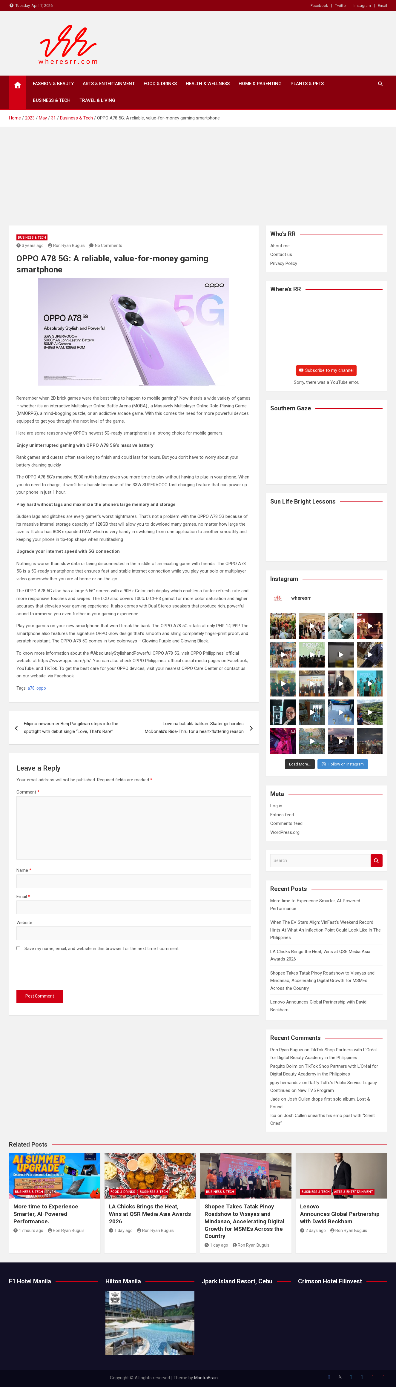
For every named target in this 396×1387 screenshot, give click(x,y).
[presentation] (61, 972)
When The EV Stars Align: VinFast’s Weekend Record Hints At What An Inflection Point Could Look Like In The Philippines (325, 930)
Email (382, 5)
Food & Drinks (160, 83)
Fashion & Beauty (53, 83)
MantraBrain (206, 1377)
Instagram (362, 5)
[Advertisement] (198, 172)
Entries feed (282, 814)
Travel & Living (97, 100)
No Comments (108, 245)
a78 (31, 688)
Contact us (281, 254)
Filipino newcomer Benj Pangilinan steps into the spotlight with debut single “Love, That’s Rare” (71, 727)
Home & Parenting (260, 83)
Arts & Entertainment (109, 83)
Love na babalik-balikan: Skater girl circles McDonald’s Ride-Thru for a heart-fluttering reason (194, 727)
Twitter (341, 5)
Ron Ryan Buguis (66, 245)
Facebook (319, 5)
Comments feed (286, 823)
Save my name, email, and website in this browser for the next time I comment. (101, 948)
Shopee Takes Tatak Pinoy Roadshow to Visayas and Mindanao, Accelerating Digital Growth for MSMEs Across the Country (322, 980)
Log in (276, 805)
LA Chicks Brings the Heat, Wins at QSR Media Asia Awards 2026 (150, 1214)
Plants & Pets (307, 83)
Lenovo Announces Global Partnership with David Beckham (340, 1214)
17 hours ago (28, 1230)
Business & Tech (51, 100)
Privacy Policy (283, 263)
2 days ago (313, 1230)
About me (280, 245)
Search (377, 860)
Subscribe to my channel (326, 370)
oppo (41, 688)
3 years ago (30, 245)
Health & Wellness (208, 83)
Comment (27, 792)
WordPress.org (285, 832)
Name (23, 870)
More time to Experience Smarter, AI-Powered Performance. (45, 1214)
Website (24, 922)
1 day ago (121, 1230)
